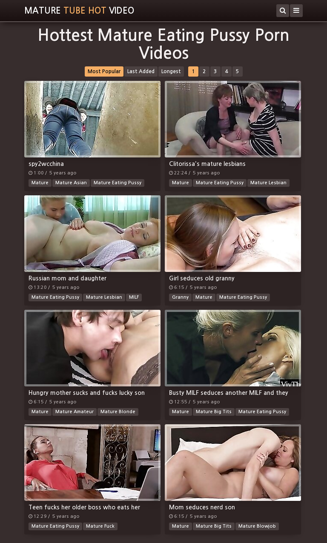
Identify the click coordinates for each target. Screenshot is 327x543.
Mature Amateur (74, 411)
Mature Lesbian (268, 182)
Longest (171, 71)
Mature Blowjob (257, 526)
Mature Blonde (117, 411)
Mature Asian (71, 182)
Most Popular (104, 71)
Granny (180, 297)
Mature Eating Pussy (117, 182)
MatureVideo (79, 10)
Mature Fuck (100, 526)
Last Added (141, 71)
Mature (40, 182)
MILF (134, 297)
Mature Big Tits (214, 411)
